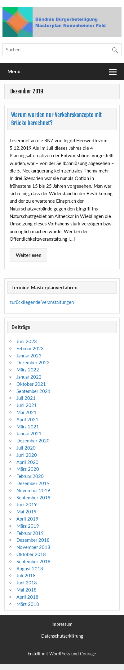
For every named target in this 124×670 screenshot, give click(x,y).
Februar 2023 (30, 348)
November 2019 (33, 490)
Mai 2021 (26, 412)
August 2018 (29, 568)
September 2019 (33, 497)
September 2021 (33, 391)
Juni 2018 (26, 582)
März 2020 (27, 469)
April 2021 (27, 419)
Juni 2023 (26, 341)
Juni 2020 (26, 455)
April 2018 (27, 597)
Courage (88, 653)
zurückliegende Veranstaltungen (42, 302)
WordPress (59, 653)
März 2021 (27, 426)
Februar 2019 (30, 533)
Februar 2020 (30, 476)
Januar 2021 (29, 433)
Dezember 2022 (33, 362)
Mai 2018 (26, 589)
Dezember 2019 (33, 483)
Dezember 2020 (33, 440)
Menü (13, 71)
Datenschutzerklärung (62, 636)
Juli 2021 (26, 398)
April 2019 (27, 518)
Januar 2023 (29, 355)
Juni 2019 (26, 504)
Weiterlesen (28, 255)
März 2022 (27, 369)
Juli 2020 (26, 448)
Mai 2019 (26, 511)
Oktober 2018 (31, 554)
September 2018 (33, 561)
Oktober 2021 (31, 384)
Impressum (62, 624)
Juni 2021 (26, 405)
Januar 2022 (29, 377)
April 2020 (27, 462)
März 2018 (27, 604)
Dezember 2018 (33, 540)
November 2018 (33, 547)
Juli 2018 (26, 575)
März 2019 (27, 526)
